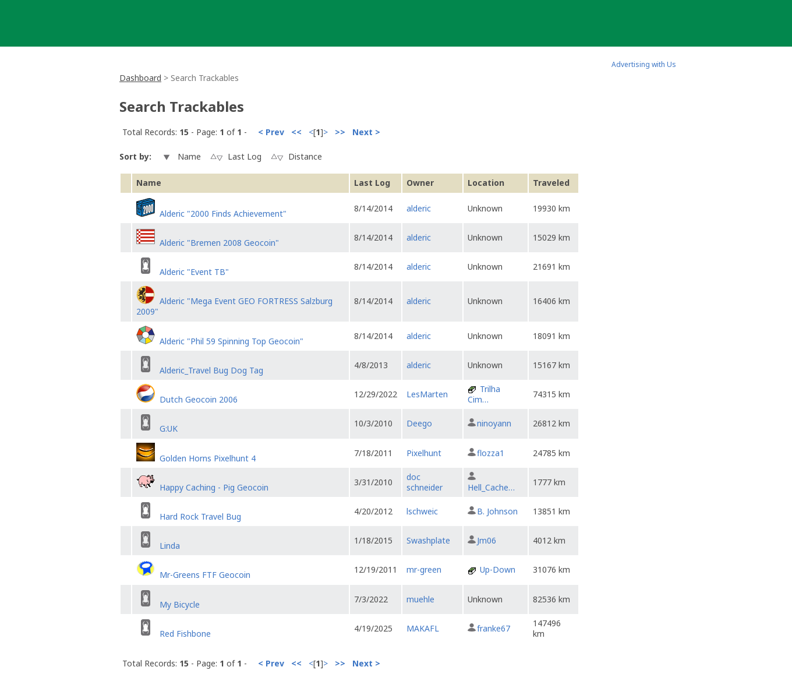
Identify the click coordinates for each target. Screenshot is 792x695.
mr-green (423, 569)
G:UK (169, 428)
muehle (420, 599)
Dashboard (140, 77)
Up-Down (497, 569)
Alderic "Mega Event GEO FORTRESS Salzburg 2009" (234, 306)
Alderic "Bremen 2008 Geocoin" (219, 242)
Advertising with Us (643, 64)
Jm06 (486, 540)
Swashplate (428, 540)
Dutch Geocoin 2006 (199, 399)
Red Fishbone (185, 633)
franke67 (493, 628)
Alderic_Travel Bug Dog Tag (211, 370)
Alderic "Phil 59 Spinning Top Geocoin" (231, 341)
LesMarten (427, 394)
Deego (419, 423)
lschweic (422, 511)
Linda (170, 545)
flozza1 (490, 452)
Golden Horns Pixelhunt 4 (208, 458)
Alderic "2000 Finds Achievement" (223, 213)
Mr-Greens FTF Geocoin (205, 574)
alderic (418, 208)
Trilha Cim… (484, 394)
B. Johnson (497, 511)
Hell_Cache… (491, 487)
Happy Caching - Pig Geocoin (214, 487)
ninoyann (494, 423)
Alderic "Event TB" (194, 271)
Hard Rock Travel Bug (200, 516)
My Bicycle (180, 604)
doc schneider (424, 482)
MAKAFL (422, 628)
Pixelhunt (423, 452)
